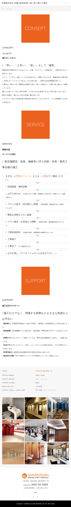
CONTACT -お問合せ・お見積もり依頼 (13, 390)
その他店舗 (39, 386)
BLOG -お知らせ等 (7, 386)
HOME (4, 371)
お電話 (44, 176)
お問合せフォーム (22, 176)
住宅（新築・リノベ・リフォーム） (46, 390)
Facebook (33, 496)
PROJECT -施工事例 (8, 379)
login (35, 492)
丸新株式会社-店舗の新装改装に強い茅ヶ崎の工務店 (39, 504)
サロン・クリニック (41, 379)
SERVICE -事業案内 (8, 375)
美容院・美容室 (40, 375)
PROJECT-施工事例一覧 (44, 371)
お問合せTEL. (35, 485)
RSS (37, 496)
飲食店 (37, 383)
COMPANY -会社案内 (8, 383)
